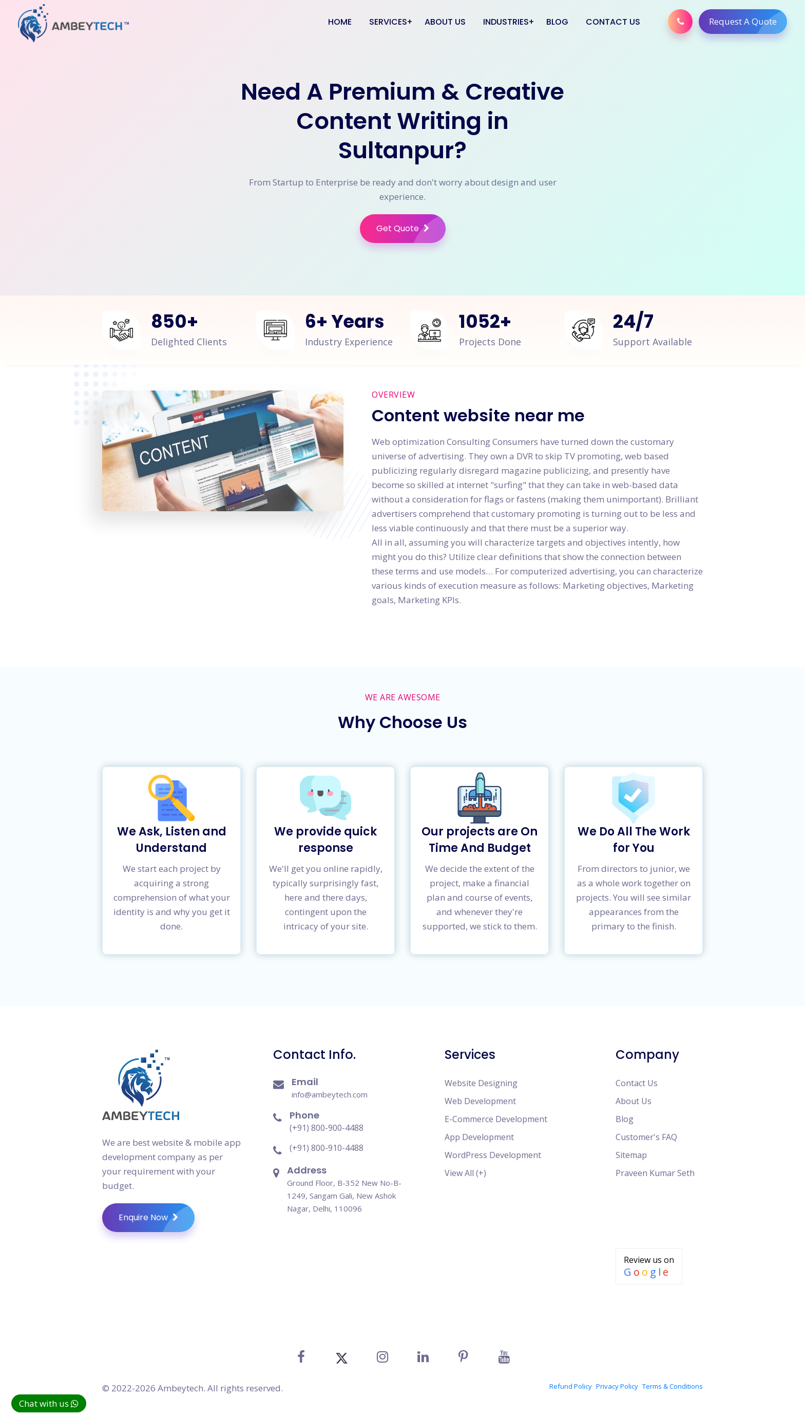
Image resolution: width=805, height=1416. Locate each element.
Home (340, 22)
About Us (445, 22)
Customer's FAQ (646, 1137)
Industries (506, 22)
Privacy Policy (617, 1386)
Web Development (480, 1101)
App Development (479, 1137)
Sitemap (631, 1155)
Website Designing (481, 1083)
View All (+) (465, 1173)
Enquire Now (157, 1217)
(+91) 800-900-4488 (326, 1127)
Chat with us (49, 1403)
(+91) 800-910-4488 (326, 1147)
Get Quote (411, 228)
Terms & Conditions (672, 1386)
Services (388, 22)
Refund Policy (570, 1386)
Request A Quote (748, 21)
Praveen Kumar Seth (655, 1173)
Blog (557, 22)
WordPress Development (493, 1155)
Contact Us (613, 22)
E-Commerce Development (496, 1119)
